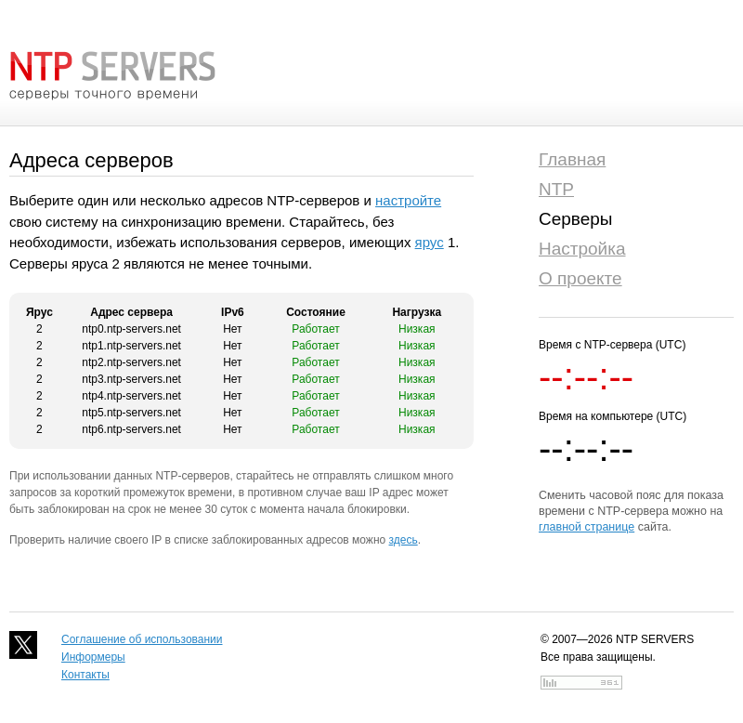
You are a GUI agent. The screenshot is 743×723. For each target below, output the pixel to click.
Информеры (93, 657)
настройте (408, 200)
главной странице (586, 526)
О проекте (580, 278)
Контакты (85, 674)
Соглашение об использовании (142, 639)
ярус (429, 242)
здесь (403, 539)
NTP (556, 189)
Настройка (582, 248)
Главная (572, 159)
